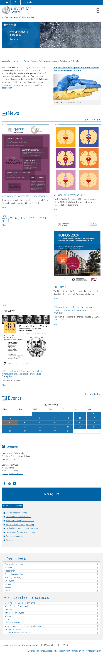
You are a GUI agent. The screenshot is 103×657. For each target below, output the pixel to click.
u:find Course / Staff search (16, 606)
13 (10, 422)
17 (68, 422)
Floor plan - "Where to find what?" (20, 520)
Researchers (10, 571)
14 (25, 422)
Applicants (9, 584)
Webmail (8, 609)
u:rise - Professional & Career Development (23, 626)
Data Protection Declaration (71, 651)
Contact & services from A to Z (18, 632)
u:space (8, 616)
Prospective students (14, 564)
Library (7, 619)
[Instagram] (14, 483)
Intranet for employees (14, 613)
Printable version (93, 651)
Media (7, 591)
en (5, 2)
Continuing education (14, 574)
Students (8, 567)
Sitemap (32, 651)
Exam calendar (12, 540)
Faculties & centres (13, 629)
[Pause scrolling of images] (15, 25)
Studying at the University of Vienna (20, 603)
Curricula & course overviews (18, 516)
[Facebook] (4, 483)
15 (40, 422)
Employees (9, 581)
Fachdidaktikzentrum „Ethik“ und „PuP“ (22, 528)
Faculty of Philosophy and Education (44, 61)
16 (55, 422)
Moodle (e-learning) (13, 623)
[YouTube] (9, 483)
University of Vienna (21, 61)
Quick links (27, 2)
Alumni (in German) (13, 577)
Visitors (8, 587)
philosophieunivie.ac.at (12, 473)
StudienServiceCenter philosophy (20, 524)
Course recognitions (14, 536)
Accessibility (51, 651)
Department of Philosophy (19, 17)
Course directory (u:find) (16, 513)
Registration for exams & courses (20, 532)
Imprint (40, 651)
